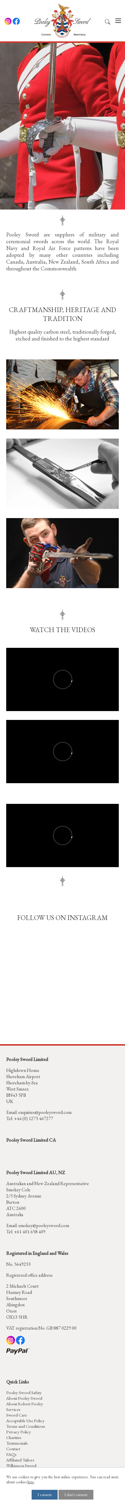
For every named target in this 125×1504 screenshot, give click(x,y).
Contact (13, 1448)
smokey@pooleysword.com (43, 1225)
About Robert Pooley (24, 1403)
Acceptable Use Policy (25, 1420)
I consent (45, 1494)
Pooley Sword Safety (24, 1392)
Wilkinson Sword (21, 1465)
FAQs (11, 1454)
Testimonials (17, 1443)
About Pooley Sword (24, 1398)
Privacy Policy (18, 1432)
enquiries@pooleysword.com (45, 1112)
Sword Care (16, 1415)
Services (13, 1409)
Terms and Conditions (25, 1426)
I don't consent (75, 1494)
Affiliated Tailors (20, 1460)
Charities (13, 1437)
